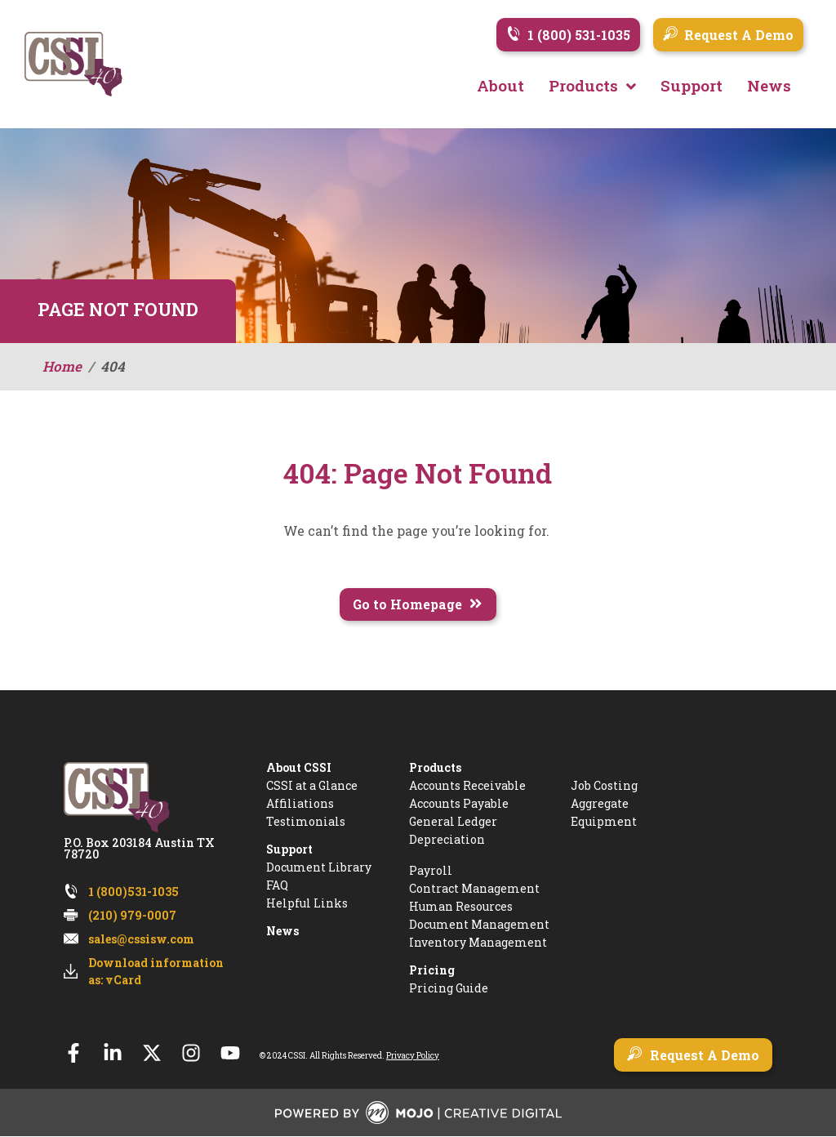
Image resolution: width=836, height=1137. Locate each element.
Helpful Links (307, 904)
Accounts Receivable (467, 786)
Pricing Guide (448, 989)
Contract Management (474, 889)
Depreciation (447, 840)
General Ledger (453, 822)
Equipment (604, 822)
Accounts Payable (459, 804)
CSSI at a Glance (312, 786)
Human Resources (461, 907)
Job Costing (604, 786)
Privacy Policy (412, 1055)
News (282, 931)
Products (435, 768)
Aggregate (600, 804)
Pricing (432, 971)
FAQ (277, 886)
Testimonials (305, 822)
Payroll (430, 871)
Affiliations (300, 804)
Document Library (318, 868)
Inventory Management (478, 943)
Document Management (479, 925)
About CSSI (298, 768)
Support (289, 850)
